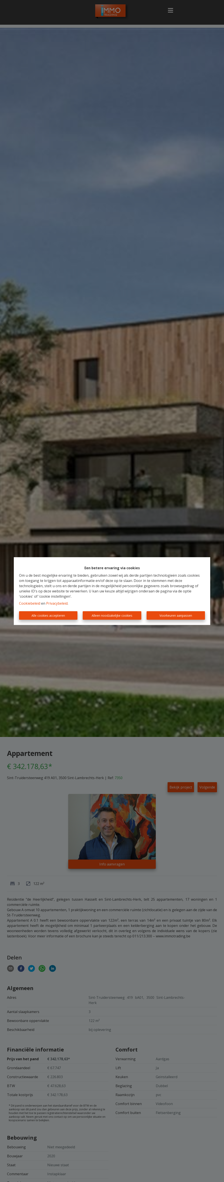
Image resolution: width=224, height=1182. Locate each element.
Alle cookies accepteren (48, 615)
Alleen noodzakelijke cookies (112, 615)
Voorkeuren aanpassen (175, 615)
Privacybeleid (57, 603)
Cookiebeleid (29, 603)
